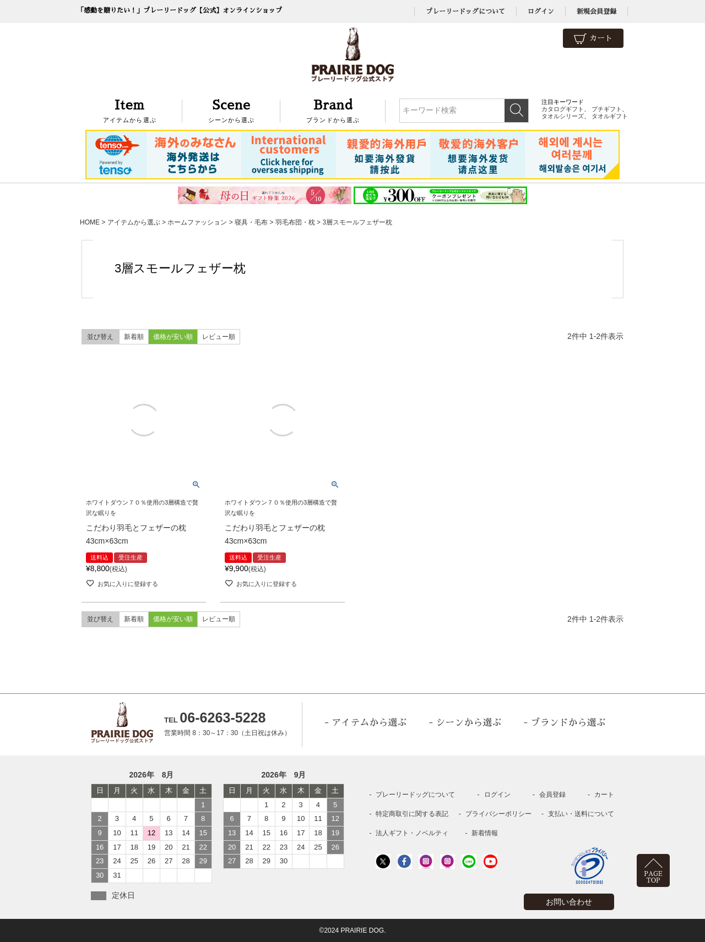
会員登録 (552, 794)
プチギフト (607, 109)
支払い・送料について (581, 814)
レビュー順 (218, 337)
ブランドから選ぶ (333, 109)
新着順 (134, 337)
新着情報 (484, 833)
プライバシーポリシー (498, 814)
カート (593, 39)
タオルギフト (610, 116)
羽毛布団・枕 (295, 222)
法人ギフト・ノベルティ (412, 833)
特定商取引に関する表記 (412, 814)
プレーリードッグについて (465, 11)
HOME (90, 222)
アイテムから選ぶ (129, 109)
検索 (516, 110)
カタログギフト (562, 109)
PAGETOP (653, 877)
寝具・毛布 (251, 222)
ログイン (541, 11)
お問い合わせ (569, 901)
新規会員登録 (596, 11)
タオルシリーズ (562, 116)
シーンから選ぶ (231, 109)
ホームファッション (197, 222)
